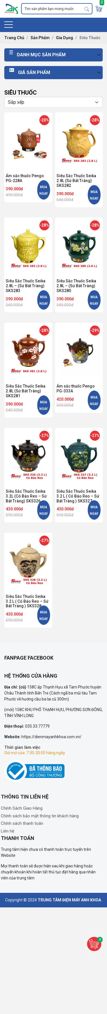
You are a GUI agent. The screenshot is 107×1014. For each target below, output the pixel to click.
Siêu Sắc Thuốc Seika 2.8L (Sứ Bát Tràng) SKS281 (25, 391)
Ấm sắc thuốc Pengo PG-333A (75, 388)
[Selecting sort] (53, 102)
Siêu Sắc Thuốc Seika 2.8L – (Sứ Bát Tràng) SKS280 (76, 286)
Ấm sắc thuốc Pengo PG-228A (25, 178)
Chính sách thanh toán (22, 823)
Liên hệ (7, 831)
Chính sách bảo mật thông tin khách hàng (40, 816)
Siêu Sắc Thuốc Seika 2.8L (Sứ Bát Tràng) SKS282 (76, 180)
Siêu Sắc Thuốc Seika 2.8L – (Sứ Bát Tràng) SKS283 (25, 286)
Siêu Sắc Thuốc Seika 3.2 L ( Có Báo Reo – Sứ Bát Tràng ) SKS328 (27, 601)
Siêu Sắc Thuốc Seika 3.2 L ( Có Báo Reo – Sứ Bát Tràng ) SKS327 (77, 496)
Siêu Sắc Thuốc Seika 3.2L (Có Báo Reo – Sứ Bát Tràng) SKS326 (26, 496)
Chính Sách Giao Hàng (22, 808)
